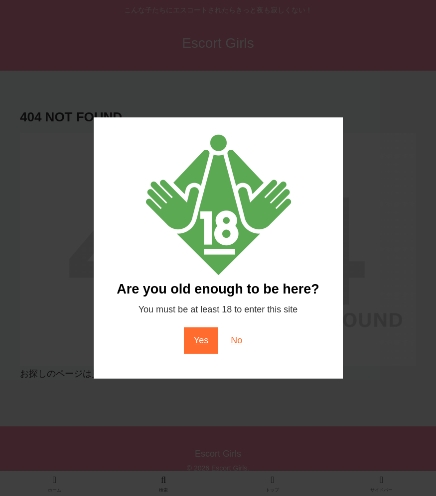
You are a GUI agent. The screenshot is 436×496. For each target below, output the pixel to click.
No (236, 340)
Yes (201, 340)
